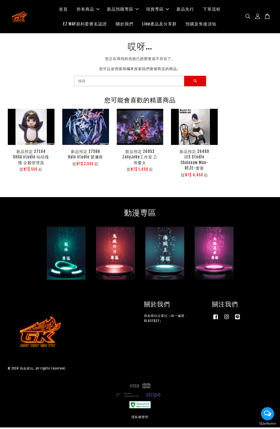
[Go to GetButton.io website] (267, 423)
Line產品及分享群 (159, 24)
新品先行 (185, 9)
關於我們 (124, 24)
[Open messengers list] (267, 413)
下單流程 (212, 9)
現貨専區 (157, 9)
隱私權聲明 (140, 418)
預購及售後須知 (201, 24)
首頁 (63, 9)
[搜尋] (129, 82)
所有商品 (88, 9)
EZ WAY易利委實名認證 (85, 24)
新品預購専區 (123, 9)
